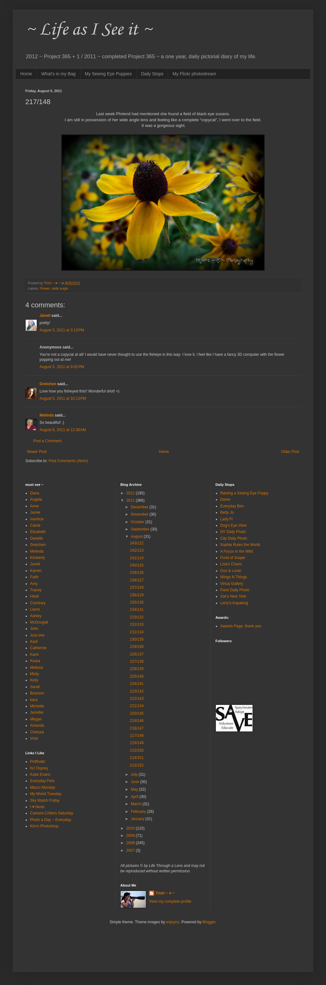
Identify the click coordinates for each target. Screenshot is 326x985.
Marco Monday (42, 787)
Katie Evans (40, 774)
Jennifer (37, 712)
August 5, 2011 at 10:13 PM (63, 398)
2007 (131, 850)
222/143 (136, 698)
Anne (34, 506)
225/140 (136, 676)
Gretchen (48, 384)
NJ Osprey (39, 768)
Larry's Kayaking (234, 603)
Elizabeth (38, 532)
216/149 (136, 743)
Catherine (38, 648)
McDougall (39, 622)
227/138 (136, 661)
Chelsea (37, 732)
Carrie (35, 525)
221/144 (136, 706)
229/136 (136, 646)
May (135, 789)
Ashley (35, 616)
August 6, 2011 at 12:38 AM (63, 430)
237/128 (136, 587)
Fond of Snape (232, 557)
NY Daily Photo (233, 532)
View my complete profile (170, 901)
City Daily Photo (233, 538)
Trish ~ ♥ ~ (164, 893)
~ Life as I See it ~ (88, 30)
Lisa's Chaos (231, 564)
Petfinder (37, 761)
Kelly (34, 680)
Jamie (35, 512)
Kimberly (37, 557)
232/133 (136, 624)
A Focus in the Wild (236, 551)
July (135, 774)
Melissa (36, 667)
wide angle (60, 288)
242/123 (136, 550)
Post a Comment (47, 441)
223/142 (136, 691)
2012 (131, 493)
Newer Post (37, 451)
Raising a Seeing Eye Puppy (244, 493)
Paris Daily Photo (234, 590)
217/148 (136, 735)
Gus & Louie (230, 570)
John (34, 628)
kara (33, 700)
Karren (35, 570)
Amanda (37, 725)
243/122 (136, 543)
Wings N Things (233, 577)
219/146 (136, 720)
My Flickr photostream (194, 73)
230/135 (136, 639)
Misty (34, 674)
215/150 (136, 750)
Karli (34, 641)
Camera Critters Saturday (51, 813)
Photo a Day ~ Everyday (50, 820)
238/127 (136, 580)
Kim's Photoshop (44, 826)
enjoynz (172, 922)
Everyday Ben (232, 506)
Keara (35, 661)
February (139, 811)
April (135, 796)
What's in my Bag (58, 73)
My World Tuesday (45, 794)
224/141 (136, 683)
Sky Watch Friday (45, 800)
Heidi (34, 596)
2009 (131, 835)
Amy (34, 583)
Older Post (290, 451)
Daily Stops (152, 73)
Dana (34, 493)
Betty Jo (227, 512)
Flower (45, 288)
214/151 (136, 758)
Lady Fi (226, 519)
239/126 (136, 572)
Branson (37, 693)
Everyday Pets (42, 781)
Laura (35, 609)
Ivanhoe (37, 519)
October (138, 522)
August (137, 536)
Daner (225, 499)
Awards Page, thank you (240, 626)
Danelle (36, 538)
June (135, 782)
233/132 (136, 617)
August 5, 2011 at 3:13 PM (62, 330)
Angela (36, 499)
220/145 (136, 713)
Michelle (37, 706)
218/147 (136, 728)
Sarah (35, 687)
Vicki (34, 738)
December (140, 507)
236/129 (136, 595)
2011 (131, 500)
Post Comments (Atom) (68, 461)
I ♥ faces (37, 807)
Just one (37, 635)
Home (26, 73)
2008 (131, 843)
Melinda (47, 415)
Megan (36, 719)
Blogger (209, 922)
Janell (45, 315)
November (140, 514)
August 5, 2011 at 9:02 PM (62, 367)
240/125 (136, 565)
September (140, 529)
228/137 (136, 654)
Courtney (38, 603)
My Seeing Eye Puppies (108, 73)
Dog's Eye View (233, 525)
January (138, 819)
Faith (34, 577)
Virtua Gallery (231, 583)
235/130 (136, 602)
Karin (34, 654)
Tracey (35, 590)
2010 (131, 828)
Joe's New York (233, 596)
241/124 (136, 558)
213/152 (136, 765)
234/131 (136, 609)
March (136, 804)
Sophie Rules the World (240, 545)
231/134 (136, 632)
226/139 (136, 669)
